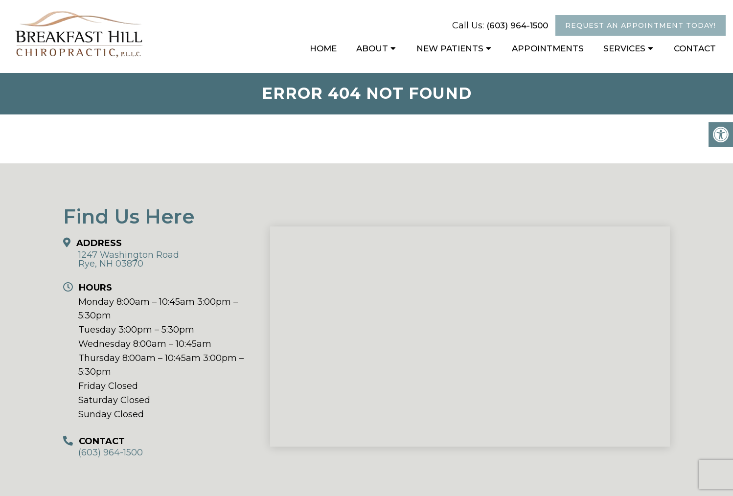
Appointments (548, 48)
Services (624, 48)
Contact (695, 48)
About (372, 48)
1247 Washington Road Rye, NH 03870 (128, 259)
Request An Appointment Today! (640, 25)
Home (323, 48)
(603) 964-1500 (517, 25)
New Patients (449, 48)
